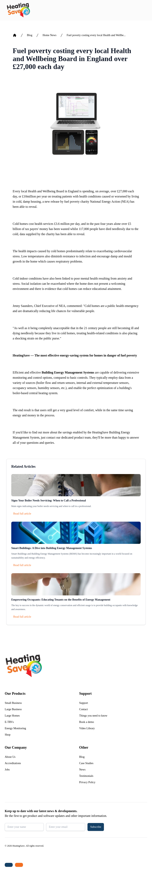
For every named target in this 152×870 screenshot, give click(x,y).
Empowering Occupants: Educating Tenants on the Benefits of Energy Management (60, 599)
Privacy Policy (87, 782)
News (82, 769)
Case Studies (86, 763)
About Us (10, 756)
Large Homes (12, 715)
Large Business (13, 709)
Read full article (22, 513)
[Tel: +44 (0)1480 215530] (9, 865)
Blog (29, 35)
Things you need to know (93, 715)
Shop (7, 734)
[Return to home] (18, 10)
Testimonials (86, 775)
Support (83, 702)
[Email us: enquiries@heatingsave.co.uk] (19, 865)
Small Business (13, 702)
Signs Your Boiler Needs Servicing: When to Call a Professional (48, 500)
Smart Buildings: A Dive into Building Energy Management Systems (51, 548)
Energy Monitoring (15, 728)
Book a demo (86, 722)
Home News (49, 35)
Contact (83, 709)
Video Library (87, 728)
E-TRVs (9, 722)
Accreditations (13, 763)
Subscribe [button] (95, 826)
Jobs (7, 769)
